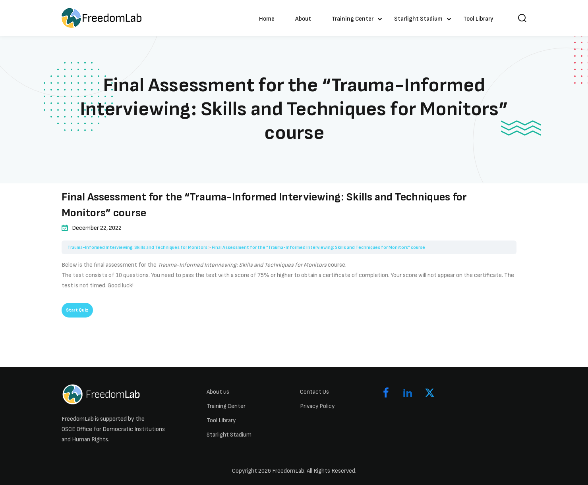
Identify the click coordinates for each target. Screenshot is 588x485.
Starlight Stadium (418, 19)
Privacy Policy (317, 406)
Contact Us (314, 392)
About (303, 19)
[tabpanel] (289, 275)
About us (218, 392)
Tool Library (478, 19)
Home (267, 19)
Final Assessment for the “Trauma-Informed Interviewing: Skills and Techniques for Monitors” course (318, 247)
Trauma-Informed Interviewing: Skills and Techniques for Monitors (137, 247)
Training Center (352, 19)
